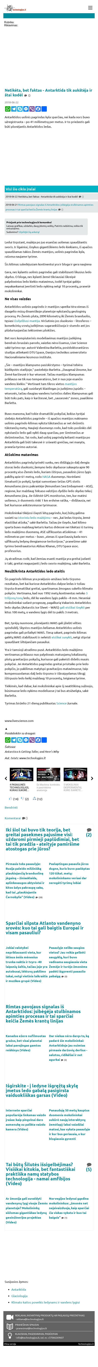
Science (61, 703)
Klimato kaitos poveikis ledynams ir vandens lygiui (45, 1302)
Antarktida (18, 1289)
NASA (46, 476)
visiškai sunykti (62, 637)
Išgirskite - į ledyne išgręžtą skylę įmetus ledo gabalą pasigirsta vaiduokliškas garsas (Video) (42, 1090)
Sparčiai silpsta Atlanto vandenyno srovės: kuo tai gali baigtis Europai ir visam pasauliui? (45, 928)
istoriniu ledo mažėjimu (34, 517)
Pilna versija (10, 1343)
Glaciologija (19, 1296)
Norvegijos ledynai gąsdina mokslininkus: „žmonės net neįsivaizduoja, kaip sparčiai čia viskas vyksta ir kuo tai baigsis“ (69, 1207)
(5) (64, 976)
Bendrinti (11, 807)
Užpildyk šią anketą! (29, 231)
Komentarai (16, 818)
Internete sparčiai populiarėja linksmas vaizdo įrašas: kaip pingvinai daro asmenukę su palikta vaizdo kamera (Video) (26, 1119)
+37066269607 (56, 1337)
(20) (39, 897)
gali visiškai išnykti (72, 607)
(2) (89, 832)
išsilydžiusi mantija (27, 320)
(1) (64, 1217)
